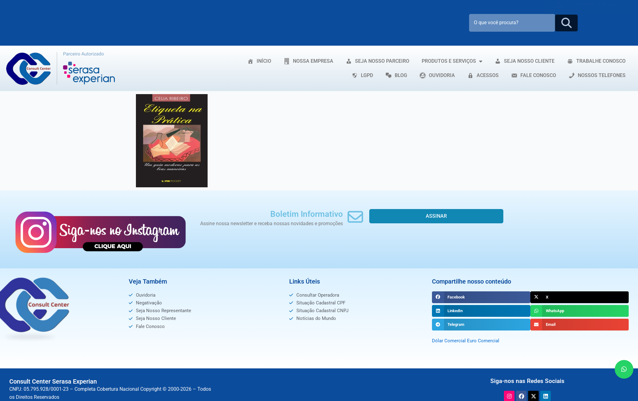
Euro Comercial (484, 341)
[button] (481, 297)
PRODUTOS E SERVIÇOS (452, 61)
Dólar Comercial (449, 341)
